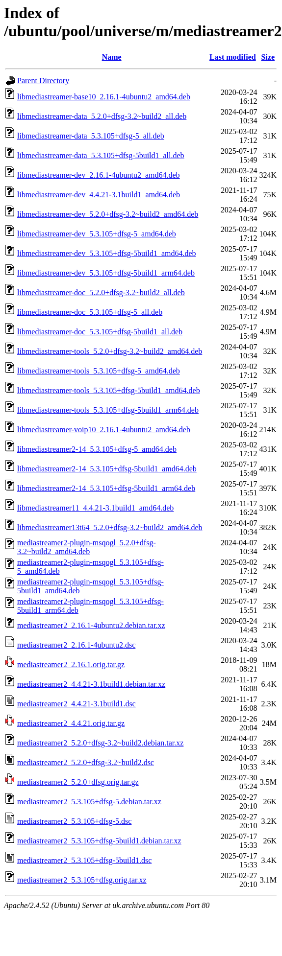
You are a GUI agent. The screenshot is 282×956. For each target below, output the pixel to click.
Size (268, 57)
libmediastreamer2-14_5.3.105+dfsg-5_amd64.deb (97, 449)
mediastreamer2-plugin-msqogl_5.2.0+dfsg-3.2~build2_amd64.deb (86, 547)
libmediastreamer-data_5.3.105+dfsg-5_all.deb (90, 136)
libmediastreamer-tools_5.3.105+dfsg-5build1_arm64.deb (108, 410)
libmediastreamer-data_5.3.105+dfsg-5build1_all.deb (100, 155)
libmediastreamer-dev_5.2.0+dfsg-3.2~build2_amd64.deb (107, 214)
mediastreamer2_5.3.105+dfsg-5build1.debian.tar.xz (99, 841)
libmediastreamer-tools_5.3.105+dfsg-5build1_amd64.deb (108, 390)
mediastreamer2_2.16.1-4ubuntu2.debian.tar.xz (91, 625)
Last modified (232, 57)
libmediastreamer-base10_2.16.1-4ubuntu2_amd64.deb (103, 97)
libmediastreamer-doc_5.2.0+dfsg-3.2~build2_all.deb (101, 292)
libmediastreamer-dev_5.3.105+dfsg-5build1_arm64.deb (106, 273)
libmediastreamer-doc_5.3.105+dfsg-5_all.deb (89, 312)
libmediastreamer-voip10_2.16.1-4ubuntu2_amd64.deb (103, 429)
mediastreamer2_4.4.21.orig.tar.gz (71, 723)
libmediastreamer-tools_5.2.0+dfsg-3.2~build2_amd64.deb (109, 351)
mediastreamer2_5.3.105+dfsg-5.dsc (74, 821)
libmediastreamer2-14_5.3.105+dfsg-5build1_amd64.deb (107, 469)
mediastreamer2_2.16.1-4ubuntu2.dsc (76, 645)
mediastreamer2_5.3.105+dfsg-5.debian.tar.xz (89, 801)
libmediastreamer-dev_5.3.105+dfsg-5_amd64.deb (96, 234)
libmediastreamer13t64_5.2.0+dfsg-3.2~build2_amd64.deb (110, 527)
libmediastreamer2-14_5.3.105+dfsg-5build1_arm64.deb (106, 488)
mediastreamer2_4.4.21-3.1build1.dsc (76, 704)
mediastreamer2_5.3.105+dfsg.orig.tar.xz (82, 880)
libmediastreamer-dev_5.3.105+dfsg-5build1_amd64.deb (106, 253)
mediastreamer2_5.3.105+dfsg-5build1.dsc (84, 860)
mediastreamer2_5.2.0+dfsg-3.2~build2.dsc (85, 762)
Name (112, 57)
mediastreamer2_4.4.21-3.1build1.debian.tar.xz (91, 684)
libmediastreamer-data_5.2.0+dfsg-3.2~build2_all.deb (101, 116)
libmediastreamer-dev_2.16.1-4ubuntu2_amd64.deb (98, 175)
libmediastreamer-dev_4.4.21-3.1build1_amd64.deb (98, 194)
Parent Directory (43, 80)
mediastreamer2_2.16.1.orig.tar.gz (71, 664)
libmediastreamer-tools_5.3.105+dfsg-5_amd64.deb (98, 371)
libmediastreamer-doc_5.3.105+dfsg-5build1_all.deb (99, 331)
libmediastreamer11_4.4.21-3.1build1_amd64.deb (95, 508)
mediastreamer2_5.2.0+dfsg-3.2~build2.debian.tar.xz (100, 743)
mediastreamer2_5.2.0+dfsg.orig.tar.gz (78, 782)
